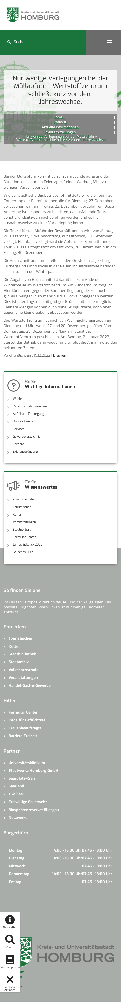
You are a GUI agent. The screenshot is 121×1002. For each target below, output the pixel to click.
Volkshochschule (23, 669)
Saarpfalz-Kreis (22, 778)
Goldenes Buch (23, 552)
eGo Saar (16, 793)
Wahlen (18, 399)
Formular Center (24, 537)
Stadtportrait (22, 530)
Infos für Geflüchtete (27, 719)
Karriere (18, 444)
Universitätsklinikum (27, 762)
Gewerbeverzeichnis (26, 437)
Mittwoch (17, 865)
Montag (15, 850)
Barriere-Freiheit (23, 735)
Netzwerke (18, 817)
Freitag (15, 881)
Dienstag (16, 858)
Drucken (59, 355)
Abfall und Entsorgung (28, 414)
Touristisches (22, 507)
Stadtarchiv (19, 661)
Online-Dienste (23, 421)
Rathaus (60, 122)
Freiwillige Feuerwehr (28, 801)
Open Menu (110, 42)
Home (58, 117)
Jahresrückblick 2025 (27, 544)
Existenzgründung (25, 452)
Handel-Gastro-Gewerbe (30, 685)
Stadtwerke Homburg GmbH (33, 770)
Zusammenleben (24, 499)
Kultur (17, 514)
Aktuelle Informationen (60, 127)
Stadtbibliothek (22, 653)
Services (18, 429)
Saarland (16, 785)
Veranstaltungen (24, 522)
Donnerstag (19, 873)
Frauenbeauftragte (25, 727)
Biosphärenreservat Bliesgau (34, 809)
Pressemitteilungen (60, 132)
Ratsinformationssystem (30, 406)
